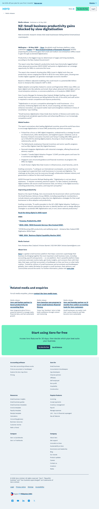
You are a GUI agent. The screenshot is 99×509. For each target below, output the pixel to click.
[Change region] (25, 494)
